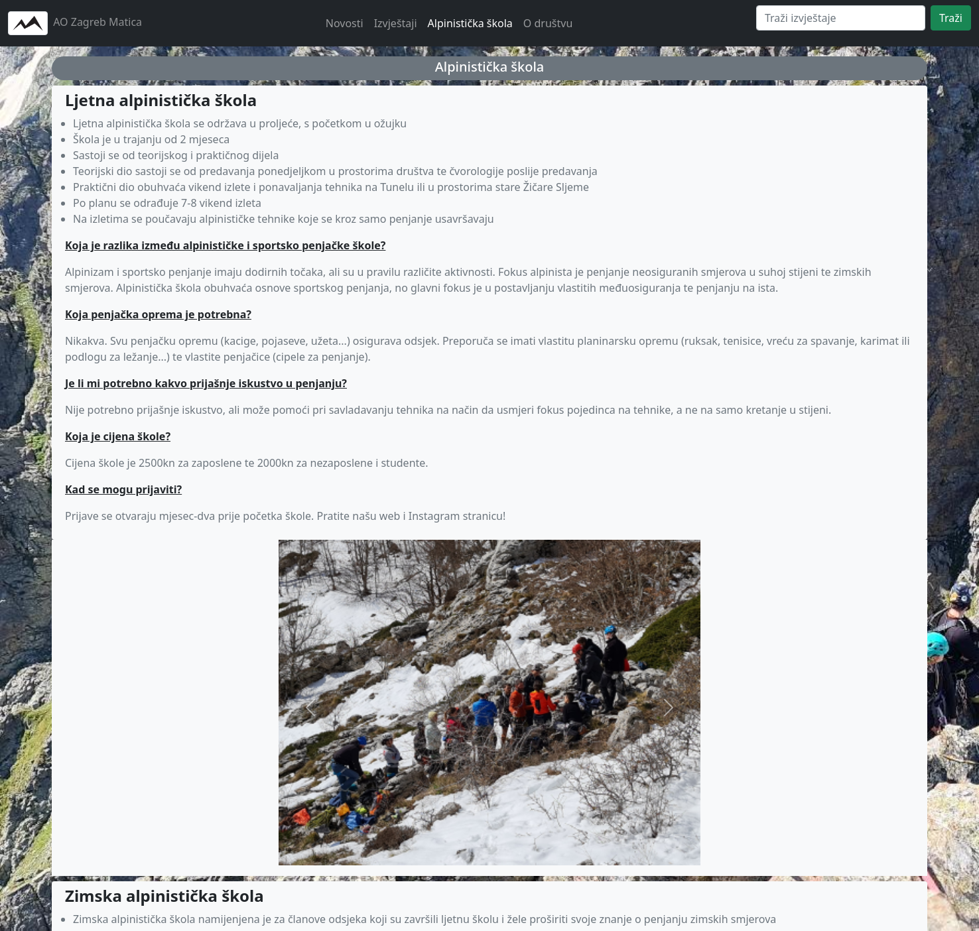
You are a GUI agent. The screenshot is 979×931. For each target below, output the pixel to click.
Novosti (344, 23)
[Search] (840, 18)
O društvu (547, 23)
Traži (950, 18)
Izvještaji (395, 23)
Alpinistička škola (470, 23)
